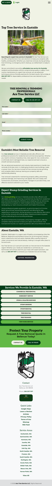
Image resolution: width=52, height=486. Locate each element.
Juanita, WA (26, 442)
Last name (5, 113)
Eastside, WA (26, 445)
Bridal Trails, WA (26, 465)
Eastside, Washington (26, 258)
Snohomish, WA (26, 434)
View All (26, 475)
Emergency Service (26, 296)
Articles (26, 414)
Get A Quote (6, 2)
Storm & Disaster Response (26, 300)
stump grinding (9, 197)
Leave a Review (26, 411)
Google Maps (26, 409)
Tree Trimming (26, 317)
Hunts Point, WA (26, 463)
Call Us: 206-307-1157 (33, 100)
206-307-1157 (5, 76)
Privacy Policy (26, 417)
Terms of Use (26, 419)
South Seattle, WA (26, 457)
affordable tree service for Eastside (35, 68)
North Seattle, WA (26, 451)
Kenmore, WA (26, 439)
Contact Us (16, 100)
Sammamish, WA (26, 437)
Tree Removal (26, 313)
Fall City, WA (26, 448)
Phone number (6, 130)
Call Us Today (33, 342)
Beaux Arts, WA (26, 468)
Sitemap (26, 422)
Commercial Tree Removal (26, 291)
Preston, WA (26, 454)
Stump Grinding (26, 304)
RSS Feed (26, 425)
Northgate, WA (26, 460)
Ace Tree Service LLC (23, 483)
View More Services (26, 322)
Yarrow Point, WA (26, 471)
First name (5, 106)
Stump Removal (26, 309)
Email (4, 122)
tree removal (8, 154)
